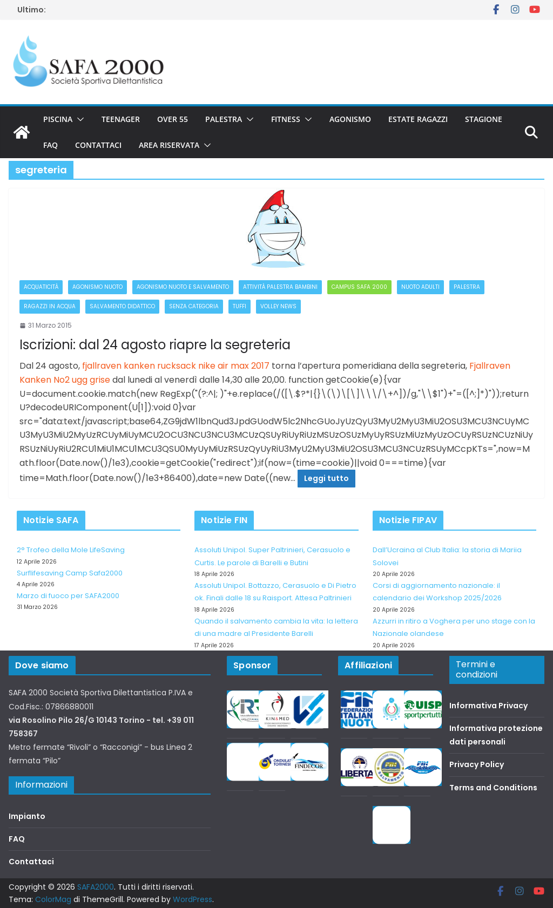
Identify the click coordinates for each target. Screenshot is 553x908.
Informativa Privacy (488, 705)
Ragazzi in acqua (50, 306)
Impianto (27, 816)
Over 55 (172, 119)
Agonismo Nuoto (97, 287)
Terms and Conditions (493, 787)
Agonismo (350, 119)
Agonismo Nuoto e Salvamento (183, 287)
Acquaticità (41, 287)
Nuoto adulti (420, 287)
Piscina (57, 119)
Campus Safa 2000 (359, 287)
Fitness (285, 119)
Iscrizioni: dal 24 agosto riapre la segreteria (155, 345)
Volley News (278, 306)
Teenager (121, 119)
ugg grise (91, 380)
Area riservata (169, 145)
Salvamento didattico (122, 306)
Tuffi (239, 306)
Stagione (483, 119)
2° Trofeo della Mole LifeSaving (71, 550)
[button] (78, 119)
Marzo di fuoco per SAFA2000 (68, 596)
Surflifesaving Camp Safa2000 (70, 573)
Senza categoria (194, 306)
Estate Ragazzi (418, 119)
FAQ (50, 145)
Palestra (223, 119)
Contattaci (98, 145)
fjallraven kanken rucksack (139, 366)
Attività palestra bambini (280, 287)
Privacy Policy (476, 764)
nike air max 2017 (233, 366)
